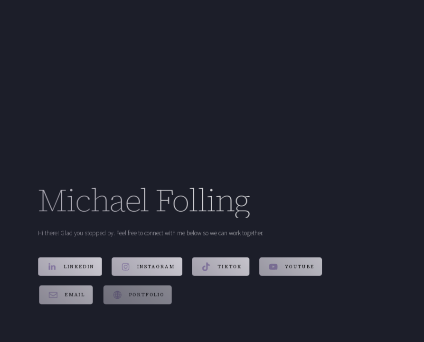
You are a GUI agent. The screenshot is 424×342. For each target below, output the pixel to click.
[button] (70, 266)
